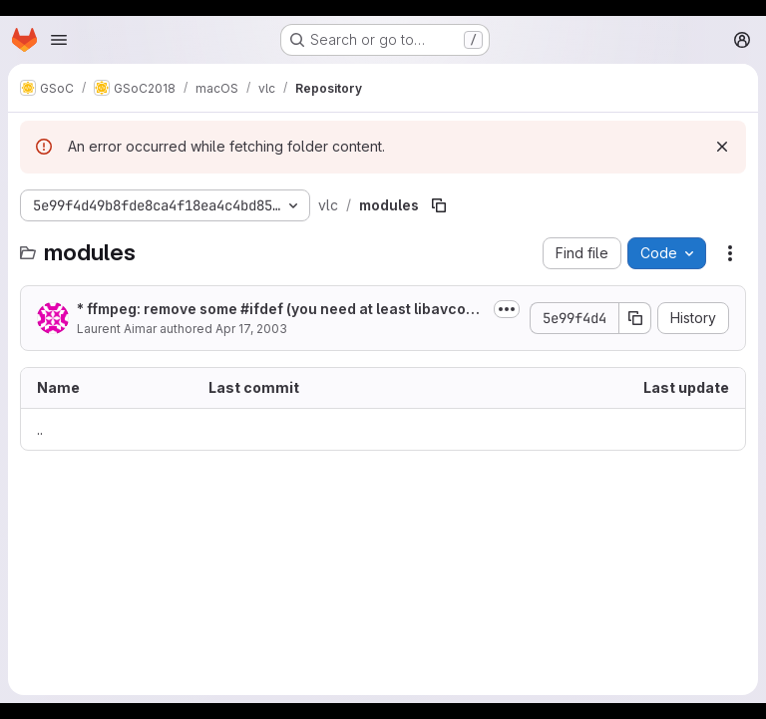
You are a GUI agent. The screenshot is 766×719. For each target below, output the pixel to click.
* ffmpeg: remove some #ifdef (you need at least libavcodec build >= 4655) (280, 309)
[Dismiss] (722, 147)
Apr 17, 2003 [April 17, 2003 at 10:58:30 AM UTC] (251, 328)
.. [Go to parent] (40, 429)
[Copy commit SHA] (635, 318)
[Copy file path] (439, 205)
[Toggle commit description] (507, 309)
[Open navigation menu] (59, 40)
